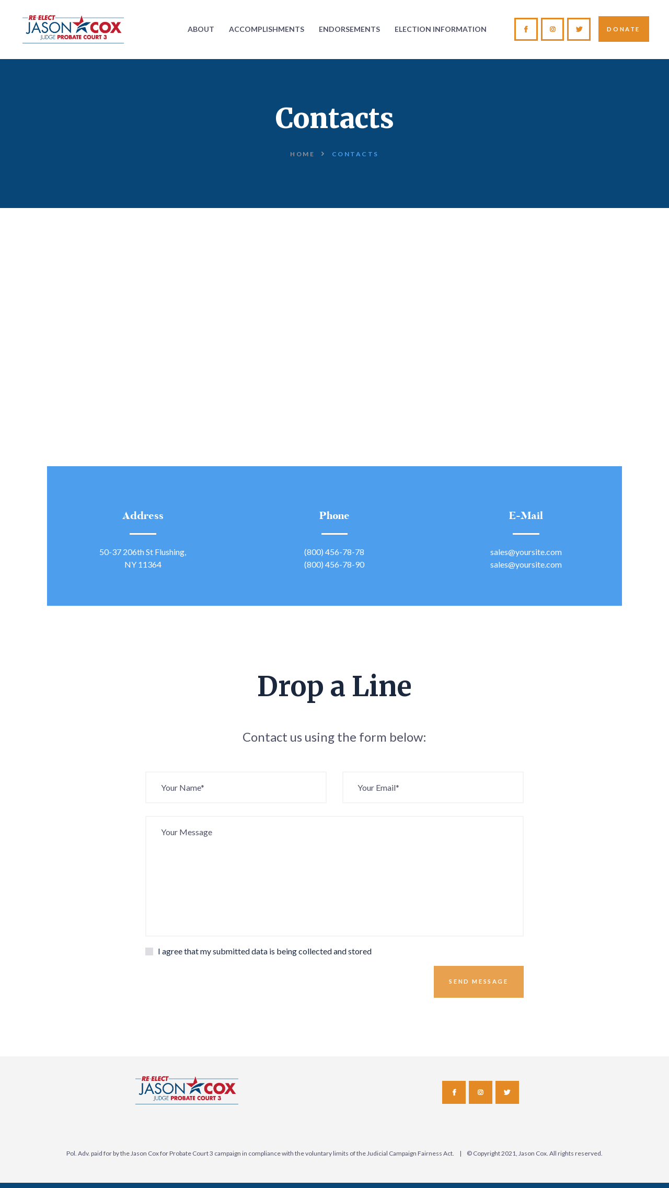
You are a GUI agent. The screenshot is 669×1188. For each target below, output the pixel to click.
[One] (334, 380)
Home (302, 154)
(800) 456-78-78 (334, 552)
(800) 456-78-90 (334, 564)
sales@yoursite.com (526, 552)
